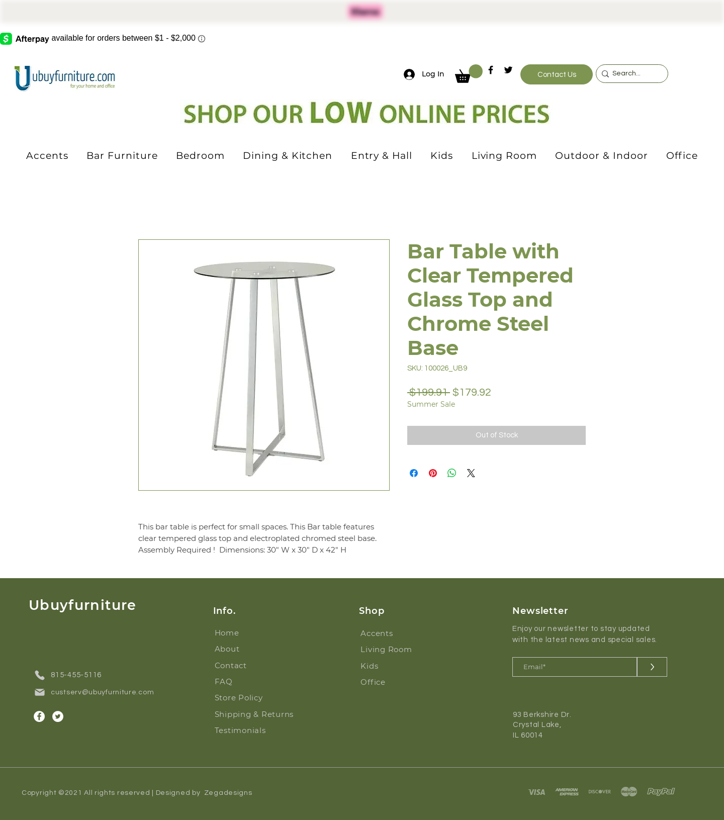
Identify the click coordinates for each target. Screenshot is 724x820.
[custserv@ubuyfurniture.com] (97, 692)
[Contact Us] (556, 74)
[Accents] (391, 633)
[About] (246, 649)
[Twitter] (508, 69)
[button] (469, 73)
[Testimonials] (258, 730)
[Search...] (629, 74)
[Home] (246, 633)
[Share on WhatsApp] (452, 473)
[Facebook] (490, 69)
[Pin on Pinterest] (433, 473)
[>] (652, 667)
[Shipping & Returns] (258, 714)
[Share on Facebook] (414, 473)
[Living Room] (391, 650)
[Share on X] (471, 473)
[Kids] (391, 666)
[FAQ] (246, 682)
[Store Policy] (246, 698)
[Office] (391, 682)
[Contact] (246, 666)
